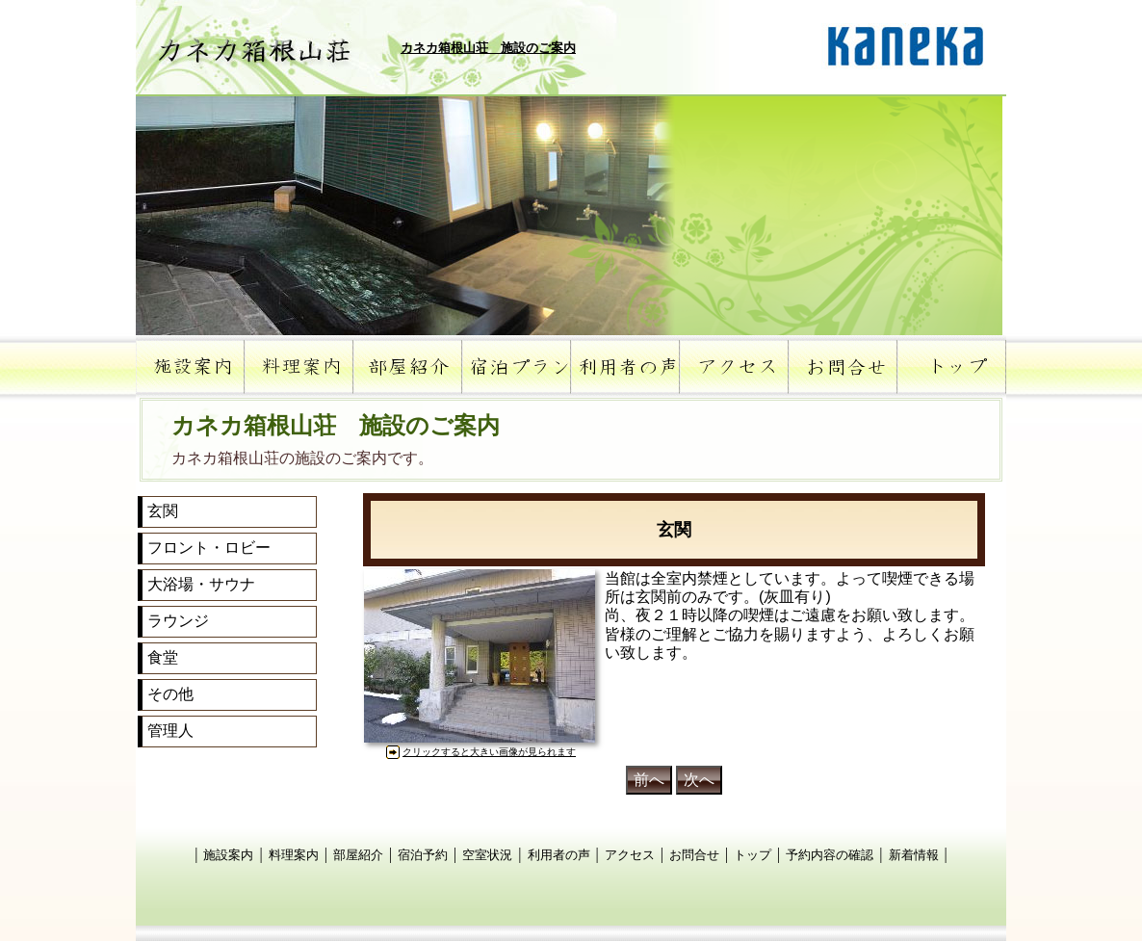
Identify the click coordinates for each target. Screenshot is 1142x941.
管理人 (170, 730)
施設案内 (228, 855)
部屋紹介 (358, 855)
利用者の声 (559, 855)
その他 (170, 694)
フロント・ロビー (209, 547)
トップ (752, 855)
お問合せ (694, 855)
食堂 (162, 657)
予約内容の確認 (829, 855)
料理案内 (294, 855)
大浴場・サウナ (201, 584)
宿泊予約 (423, 855)
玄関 (162, 511)
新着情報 (914, 855)
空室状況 (487, 855)
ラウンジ (178, 621)
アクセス (630, 855)
